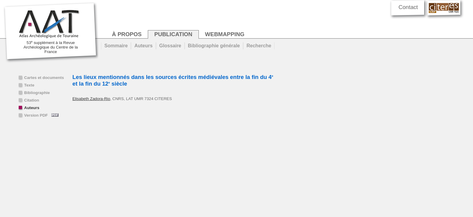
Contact (408, 7)
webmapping (225, 34)
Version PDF (41, 115)
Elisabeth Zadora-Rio (91, 98)
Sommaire (116, 45)
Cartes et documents (44, 77)
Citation (31, 100)
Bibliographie (37, 92)
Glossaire (170, 45)
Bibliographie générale (214, 45)
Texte (29, 85)
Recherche (258, 45)
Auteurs (31, 107)
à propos (126, 34)
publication (173, 34)
